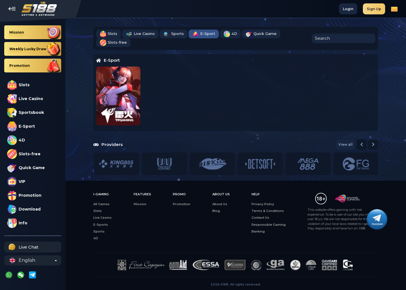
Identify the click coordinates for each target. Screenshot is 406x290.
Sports (173, 34)
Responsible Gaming (268, 225)
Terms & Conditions (267, 211)
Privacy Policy (262, 204)
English (22, 260)
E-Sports (100, 225)
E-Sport (21, 126)
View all (345, 144)
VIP (16, 182)
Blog (216, 211)
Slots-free (24, 154)
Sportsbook (25, 113)
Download (24, 209)
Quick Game (26, 168)
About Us (219, 204)
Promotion (24, 195)
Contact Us (260, 218)
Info (17, 223)
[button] (362, 145)
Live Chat (22, 247)
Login (348, 9)
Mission (140, 204)
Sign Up (374, 9)
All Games (101, 204)
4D (16, 140)
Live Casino (25, 99)
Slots (18, 85)
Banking (258, 231)
